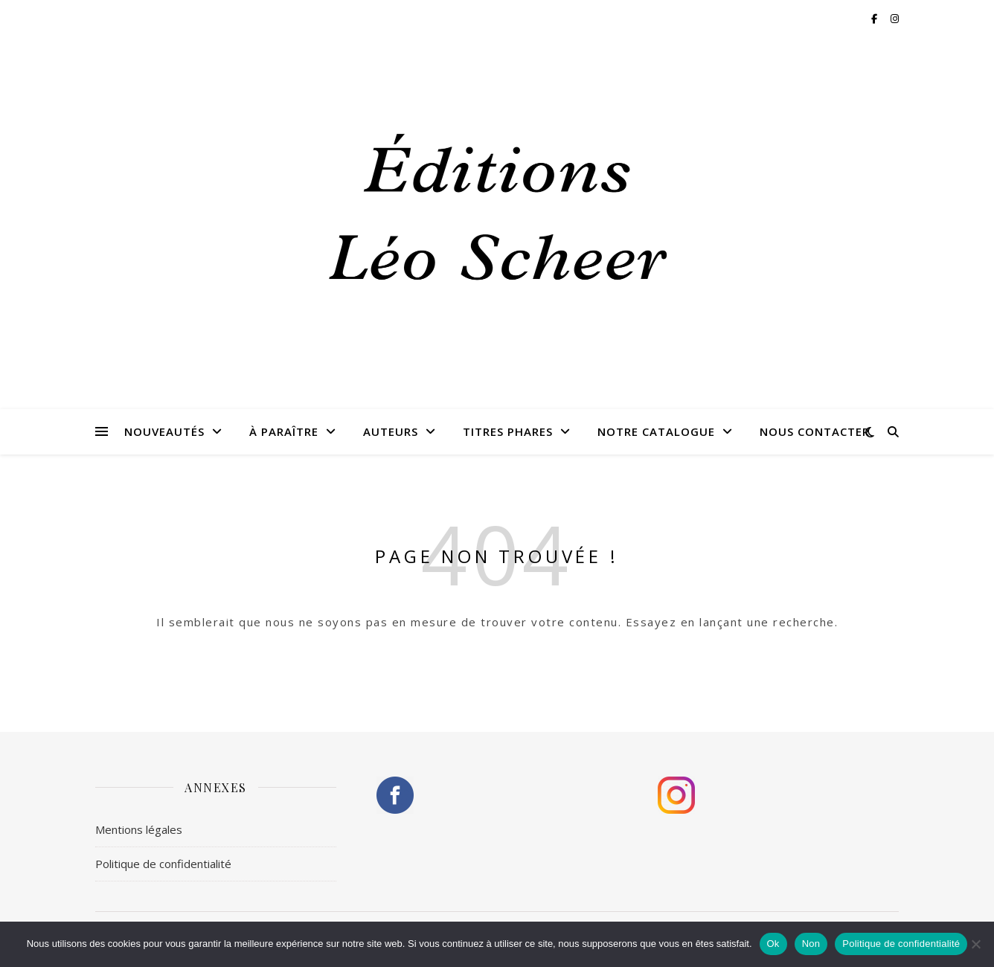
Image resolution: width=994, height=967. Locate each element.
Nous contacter (815, 431)
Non (811, 943)
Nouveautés (164, 431)
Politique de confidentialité (163, 863)
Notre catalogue (656, 431)
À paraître (283, 431)
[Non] (975, 944)
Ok (773, 943)
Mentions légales (138, 829)
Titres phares (508, 431)
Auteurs (390, 431)
